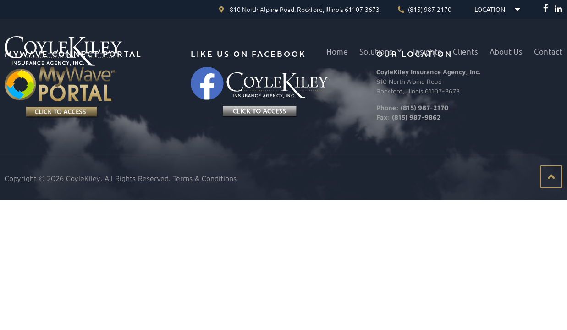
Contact (548, 51)
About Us (506, 51)
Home (337, 51)
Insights (427, 51)
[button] (380, 51)
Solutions (380, 51)
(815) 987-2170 (424, 107)
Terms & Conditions (205, 178)
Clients (465, 51)
